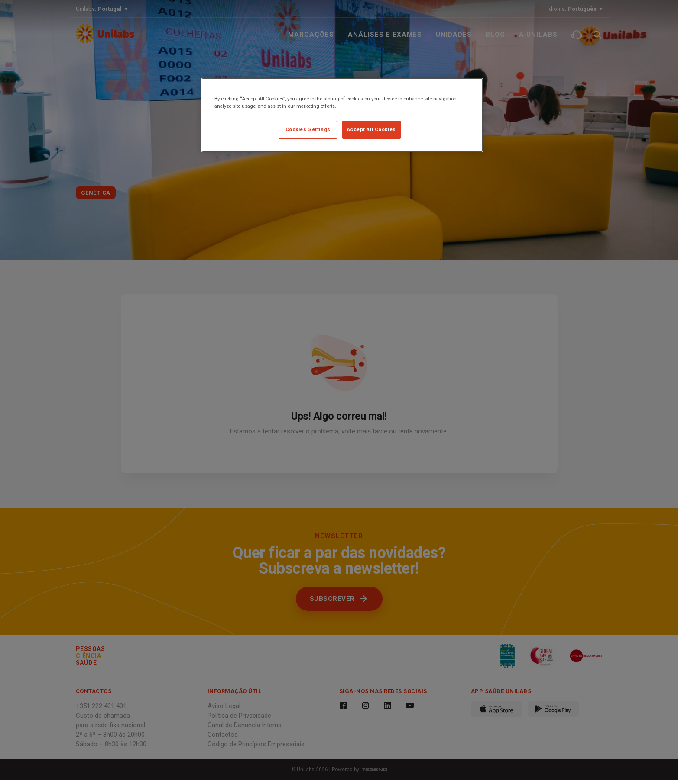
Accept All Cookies (371, 129)
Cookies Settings (308, 129)
